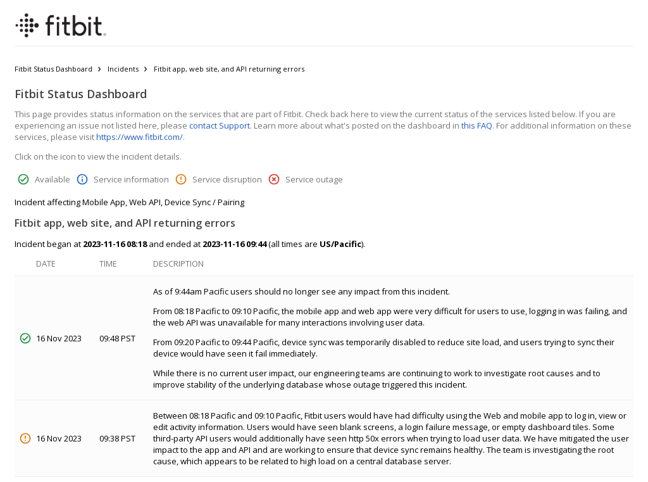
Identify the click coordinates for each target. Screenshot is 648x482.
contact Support (219, 125)
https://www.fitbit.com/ (139, 137)
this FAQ (476, 125)
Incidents (123, 68)
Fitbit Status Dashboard (53, 68)
